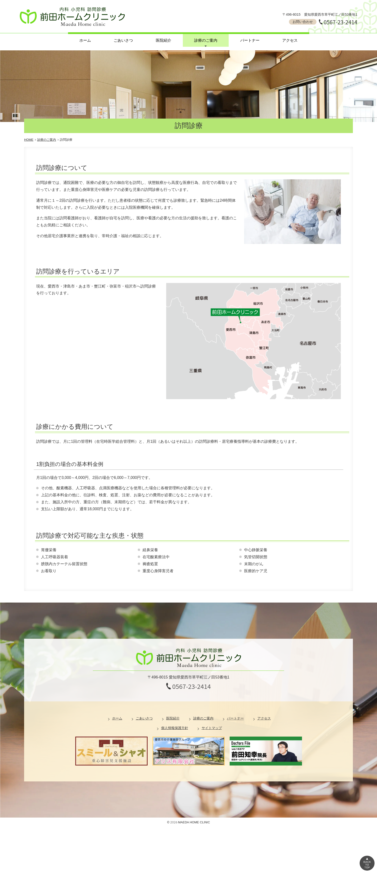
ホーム (85, 40)
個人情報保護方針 (174, 728)
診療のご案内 (205, 40)
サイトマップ (212, 728)
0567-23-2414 (340, 22)
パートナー (250, 40)
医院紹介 (163, 40)
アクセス (290, 40)
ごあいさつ (123, 40)
